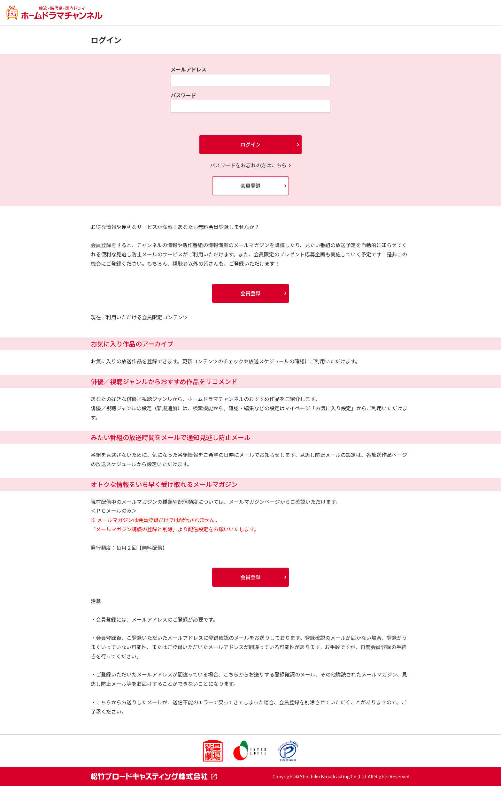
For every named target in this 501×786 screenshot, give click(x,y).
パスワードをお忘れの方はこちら (248, 165)
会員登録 (250, 185)
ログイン (250, 144)
